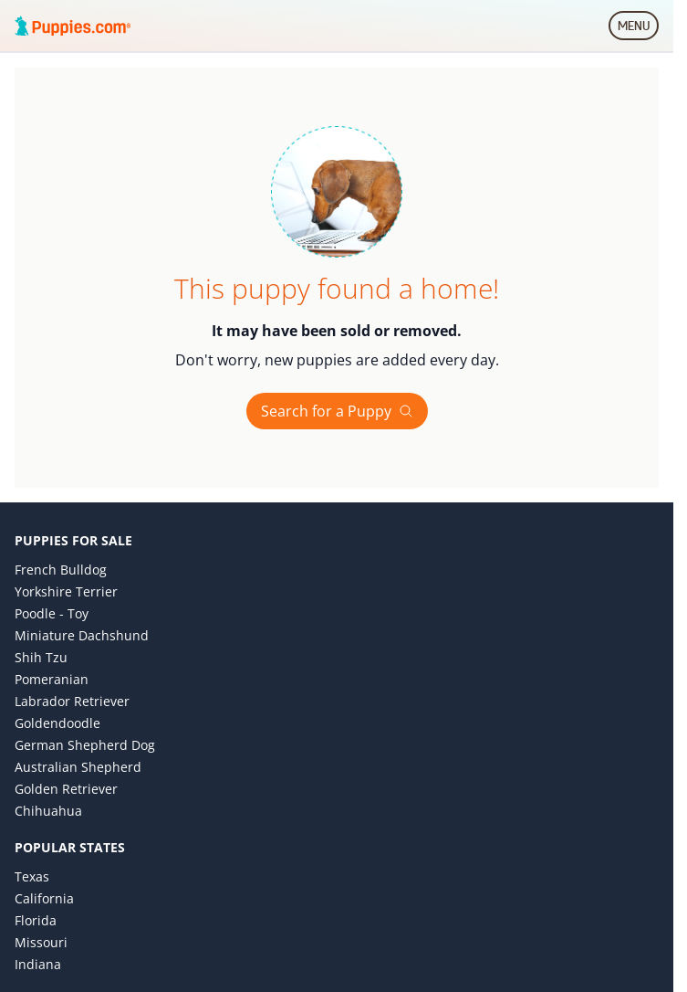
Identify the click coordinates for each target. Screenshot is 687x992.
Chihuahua (48, 810)
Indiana (38, 964)
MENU (638, 29)
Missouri (41, 942)
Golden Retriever (66, 788)
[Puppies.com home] (73, 26)
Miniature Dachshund (82, 635)
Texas (32, 876)
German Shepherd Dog (85, 745)
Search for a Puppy (337, 411)
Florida (36, 920)
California (44, 898)
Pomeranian (51, 679)
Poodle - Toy (51, 613)
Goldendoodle (57, 723)
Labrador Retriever (72, 701)
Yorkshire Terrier (66, 591)
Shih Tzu (41, 657)
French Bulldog (61, 569)
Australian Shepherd (78, 767)
